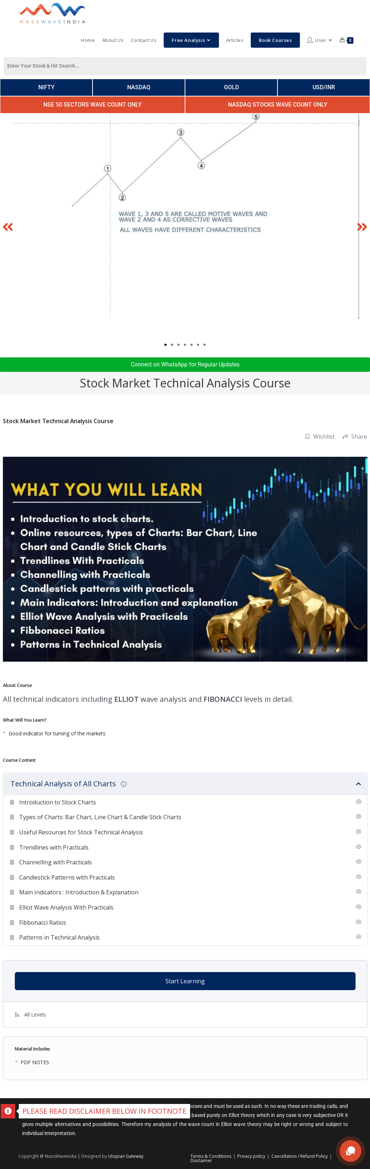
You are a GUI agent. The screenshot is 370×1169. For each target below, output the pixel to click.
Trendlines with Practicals (54, 847)
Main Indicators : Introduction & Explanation (78, 892)
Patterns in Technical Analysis (59, 937)
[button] (8, 226)
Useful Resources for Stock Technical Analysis (81, 832)
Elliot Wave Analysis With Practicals (66, 907)
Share (355, 436)
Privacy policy (251, 1156)
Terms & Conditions (210, 1156)
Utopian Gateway (125, 1156)
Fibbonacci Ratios (42, 923)
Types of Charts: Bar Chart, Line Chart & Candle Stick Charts (100, 817)
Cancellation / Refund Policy (299, 1156)
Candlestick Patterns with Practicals (67, 877)
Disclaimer (201, 1160)
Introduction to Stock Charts (57, 802)
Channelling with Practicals (55, 862)
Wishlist (320, 436)
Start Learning (185, 981)
